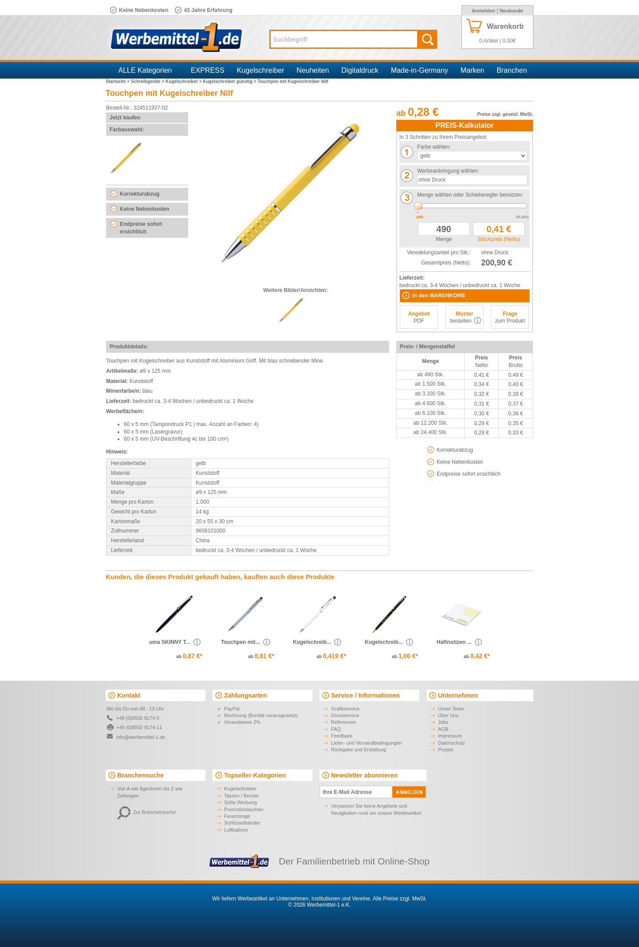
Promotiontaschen (244, 809)
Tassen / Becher (241, 795)
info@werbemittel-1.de (140, 737)
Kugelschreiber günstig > (230, 81)
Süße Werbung (240, 802)
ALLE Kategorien (145, 70)
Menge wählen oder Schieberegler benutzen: (470, 195)
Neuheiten (312, 70)
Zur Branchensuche (146, 812)
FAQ (336, 729)
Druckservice (345, 715)
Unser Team (451, 708)
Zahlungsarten (245, 695)
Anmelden (483, 10)
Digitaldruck (360, 70)
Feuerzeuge (237, 816)
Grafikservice (345, 708)
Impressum (450, 735)
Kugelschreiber (260, 70)
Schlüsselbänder (242, 822)
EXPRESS (208, 70)
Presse (445, 749)
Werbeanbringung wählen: (448, 171)
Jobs (443, 722)
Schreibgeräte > (148, 81)
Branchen (512, 70)
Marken (472, 70)
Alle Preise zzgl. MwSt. (400, 899)
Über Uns (448, 715)
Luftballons (236, 830)
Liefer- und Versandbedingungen (366, 743)
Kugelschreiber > (184, 81)
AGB (443, 729)
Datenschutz (451, 743)
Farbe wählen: (434, 147)
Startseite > (118, 81)
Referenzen (343, 722)
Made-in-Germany (419, 70)
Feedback (341, 735)
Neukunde (511, 10)
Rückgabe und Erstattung (358, 749)
